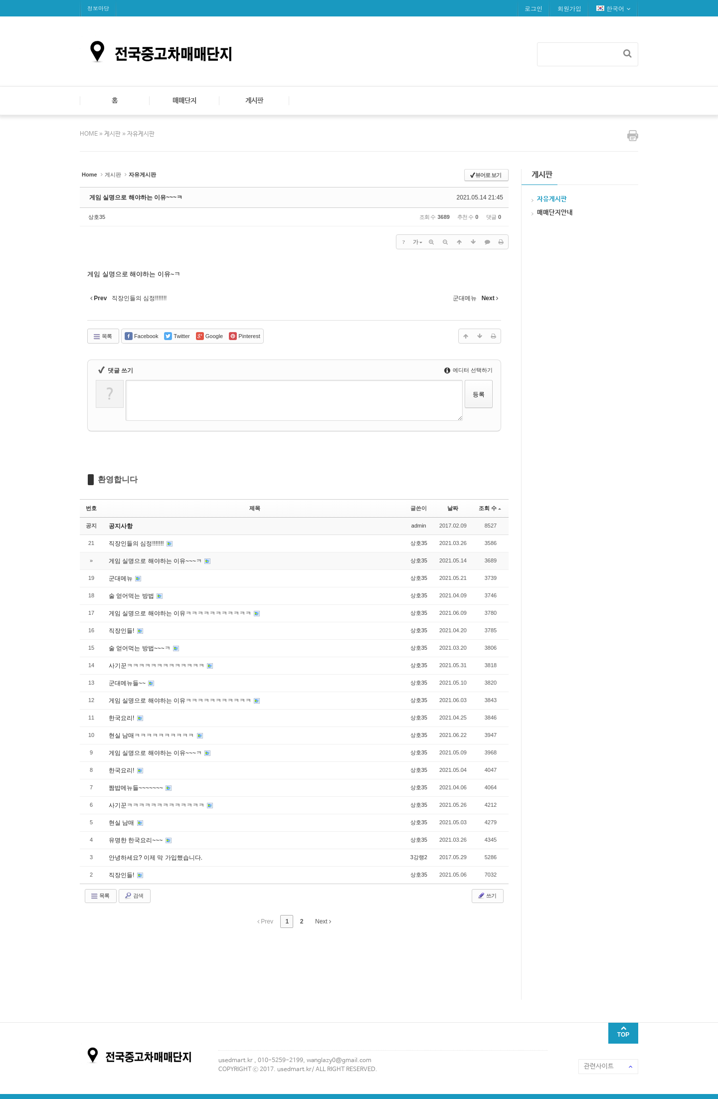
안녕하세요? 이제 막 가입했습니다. (155, 857)
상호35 (96, 217)
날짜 (452, 508)
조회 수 (490, 508)
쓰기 (486, 896)
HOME (89, 134)
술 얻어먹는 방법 (132, 595)
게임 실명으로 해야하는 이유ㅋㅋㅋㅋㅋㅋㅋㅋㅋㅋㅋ (181, 613)
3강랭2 (418, 857)
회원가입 (569, 8)
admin (418, 526)
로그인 (533, 8)
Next (323, 921)
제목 (254, 508)
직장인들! (122, 630)
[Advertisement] (261, 962)
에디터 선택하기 (468, 370)
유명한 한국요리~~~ (137, 840)
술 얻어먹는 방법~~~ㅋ (140, 648)
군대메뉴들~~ (128, 683)
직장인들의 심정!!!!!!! (137, 543)
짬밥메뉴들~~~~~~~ (137, 787)
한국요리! (122, 718)
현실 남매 (122, 822)
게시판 (254, 101)
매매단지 (184, 101)
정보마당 (98, 8)
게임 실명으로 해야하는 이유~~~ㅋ (135, 197)
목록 (102, 336)
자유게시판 (141, 134)
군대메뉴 (121, 578)
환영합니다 (118, 479)
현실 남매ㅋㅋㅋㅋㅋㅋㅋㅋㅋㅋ (152, 735)
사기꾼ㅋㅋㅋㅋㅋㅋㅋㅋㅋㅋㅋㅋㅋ (157, 665)
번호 (91, 508)
